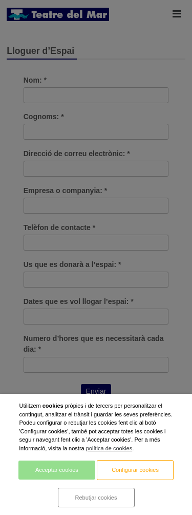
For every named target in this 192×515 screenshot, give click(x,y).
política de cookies (109, 448)
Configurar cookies (135, 470)
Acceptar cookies (56, 470)
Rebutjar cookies (96, 497)
